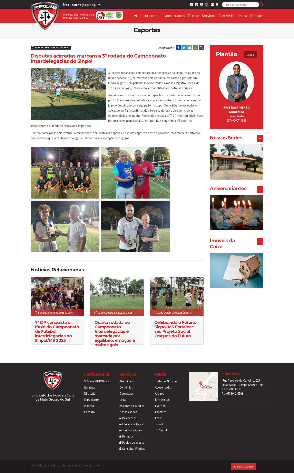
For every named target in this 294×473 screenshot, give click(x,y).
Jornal (159, 424)
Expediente (91, 400)
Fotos (159, 418)
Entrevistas (162, 400)
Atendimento (127, 381)
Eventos (160, 406)
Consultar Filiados (132, 449)
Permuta (126, 436)
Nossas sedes (128, 412)
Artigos (159, 393)
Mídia (242, 16)
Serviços (208, 16)
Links (122, 400)
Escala (251, 55)
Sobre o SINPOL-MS (96, 381)
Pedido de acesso (132, 442)
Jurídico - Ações (130, 430)
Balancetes (128, 418)
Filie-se (193, 16)
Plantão (89, 406)
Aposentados (174, 16)
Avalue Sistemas (243, 466)
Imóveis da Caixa (131, 424)
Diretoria (89, 393)
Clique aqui (91, 5)
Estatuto (90, 387)
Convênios (226, 16)
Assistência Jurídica (131, 406)
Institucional (150, 16)
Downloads (126, 393)
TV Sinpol (161, 430)
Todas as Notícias (166, 381)
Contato (256, 16)
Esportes (161, 412)
